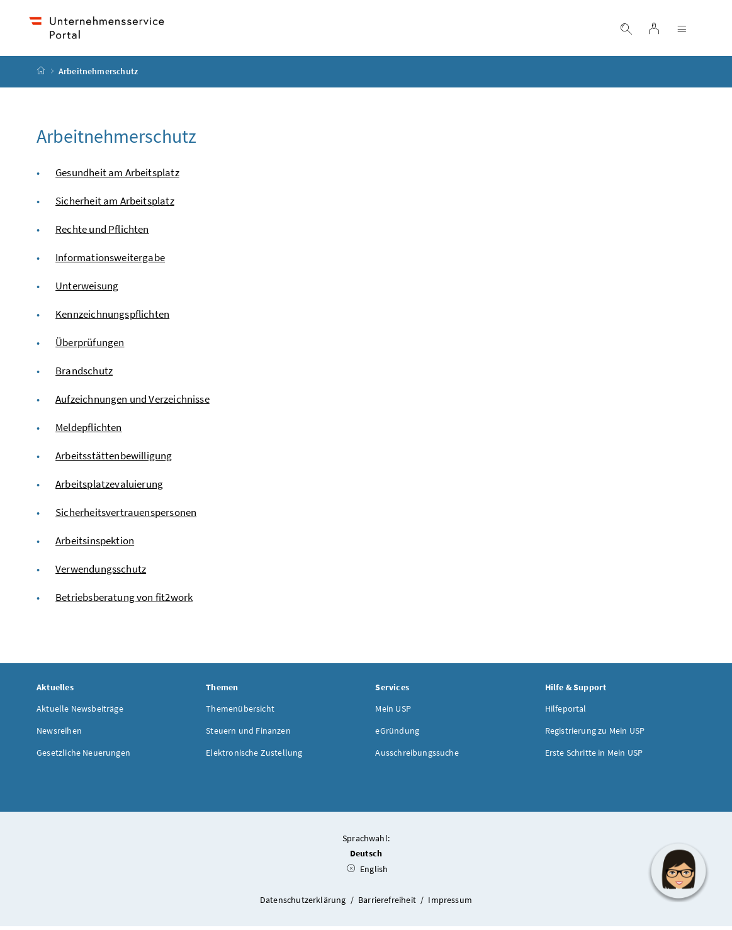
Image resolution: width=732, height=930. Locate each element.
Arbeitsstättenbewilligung (113, 459)
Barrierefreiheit (388, 903)
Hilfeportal (566, 711)
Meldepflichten (88, 430)
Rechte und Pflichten (102, 232)
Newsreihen (59, 733)
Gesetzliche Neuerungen (83, 755)
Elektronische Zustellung (254, 755)
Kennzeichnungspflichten (112, 317)
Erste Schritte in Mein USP (594, 755)
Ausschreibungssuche (416, 755)
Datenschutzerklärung (304, 903)
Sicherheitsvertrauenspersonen (125, 515)
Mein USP (392, 711)
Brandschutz (84, 374)
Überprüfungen (89, 345)
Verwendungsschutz (100, 572)
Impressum (450, 903)
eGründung (397, 733)
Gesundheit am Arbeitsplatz (117, 175)
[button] (678, 870)
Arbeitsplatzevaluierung (109, 487)
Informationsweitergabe (110, 260)
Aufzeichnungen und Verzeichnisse (132, 402)
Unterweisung (86, 289)
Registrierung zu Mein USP (595, 733)
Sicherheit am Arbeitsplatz (114, 204)
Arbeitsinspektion (94, 544)
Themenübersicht (240, 711)
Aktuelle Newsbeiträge (80, 711)
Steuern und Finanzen (248, 733)
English (367, 872)
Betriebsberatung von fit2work (124, 600)
